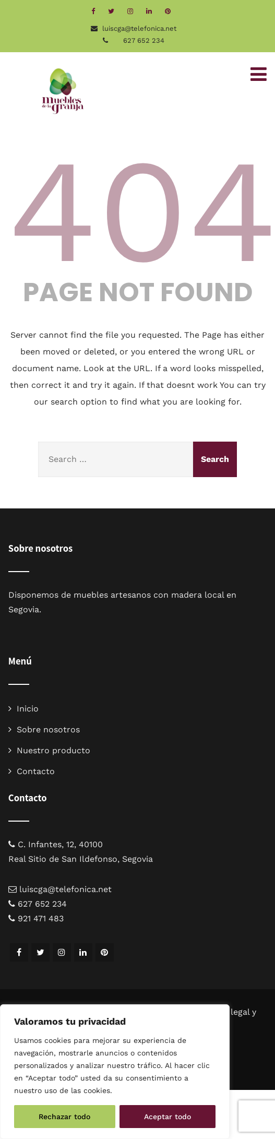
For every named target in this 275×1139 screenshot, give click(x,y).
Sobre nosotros (48, 729)
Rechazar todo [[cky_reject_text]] (64, 1116)
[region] (115, 1071)
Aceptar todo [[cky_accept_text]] (167, 1116)
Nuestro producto (53, 750)
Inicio (28, 709)
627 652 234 (143, 40)
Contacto (36, 771)
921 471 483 (41, 918)
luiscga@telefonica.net (65, 889)
